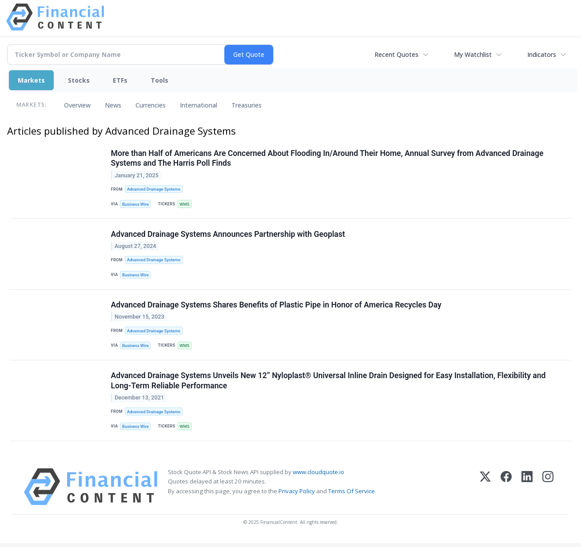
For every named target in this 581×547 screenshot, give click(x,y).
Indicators (541, 54)
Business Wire (136, 204)
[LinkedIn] (527, 490)
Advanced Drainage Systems (154, 189)
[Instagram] (548, 490)
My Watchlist (473, 54)
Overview (77, 105)
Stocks (79, 80)
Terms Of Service (351, 495)
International (198, 105)
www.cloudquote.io (318, 475)
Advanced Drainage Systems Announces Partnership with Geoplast (228, 235)
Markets (31, 80)
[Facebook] (506, 490)
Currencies (150, 105)
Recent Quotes (396, 54)
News (113, 105)
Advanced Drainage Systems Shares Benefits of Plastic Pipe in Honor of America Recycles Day (276, 306)
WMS (185, 204)
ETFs (120, 80)
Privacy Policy (297, 495)
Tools (159, 80)
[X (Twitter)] (485, 490)
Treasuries (246, 105)
